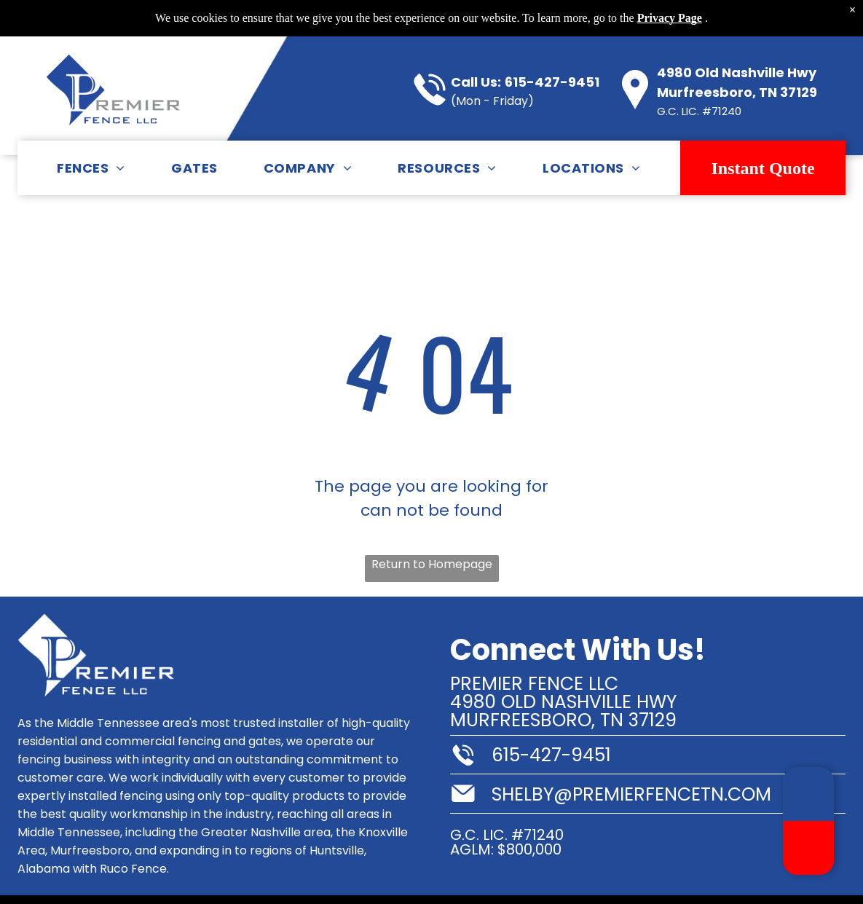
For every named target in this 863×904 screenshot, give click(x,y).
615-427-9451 (552, 82)
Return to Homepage (431, 564)
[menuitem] (91, 167)
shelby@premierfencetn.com (631, 794)
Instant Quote (763, 168)
